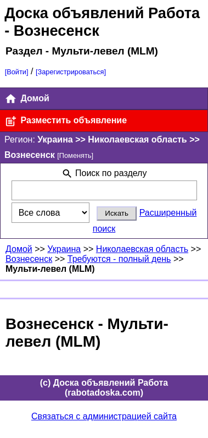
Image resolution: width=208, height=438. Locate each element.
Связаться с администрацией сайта (104, 416)
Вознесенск (28, 259)
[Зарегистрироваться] (71, 72)
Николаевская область (142, 249)
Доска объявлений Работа (102, 12)
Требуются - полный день (119, 259)
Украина (64, 249)
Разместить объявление (65, 121)
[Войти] (17, 72)
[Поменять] (75, 155)
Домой (26, 98)
